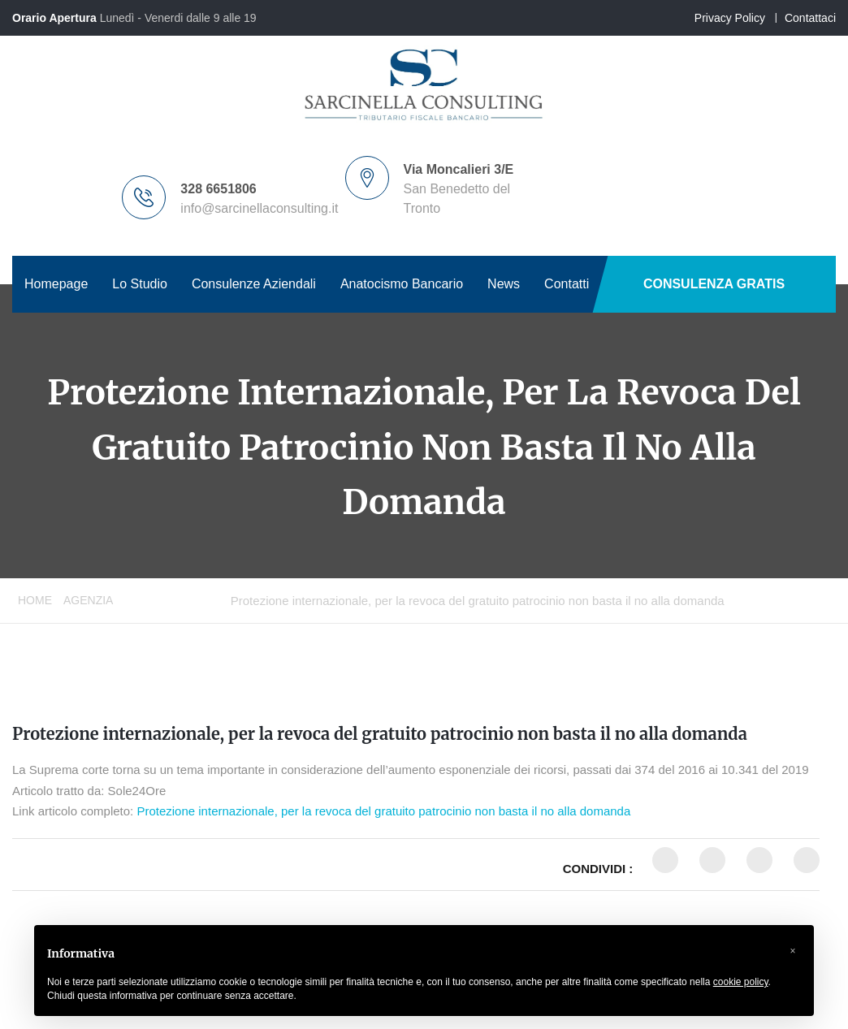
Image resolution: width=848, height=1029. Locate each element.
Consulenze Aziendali (254, 284)
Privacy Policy (729, 17)
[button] (793, 951)
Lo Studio (139, 284)
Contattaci (810, 17)
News (503, 284)
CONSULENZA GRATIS (714, 284)
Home (35, 600)
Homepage (56, 284)
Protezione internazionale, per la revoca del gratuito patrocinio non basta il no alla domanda (379, 734)
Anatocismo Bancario (401, 284)
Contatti (566, 284)
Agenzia (88, 600)
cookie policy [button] (740, 982)
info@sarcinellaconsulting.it (259, 208)
